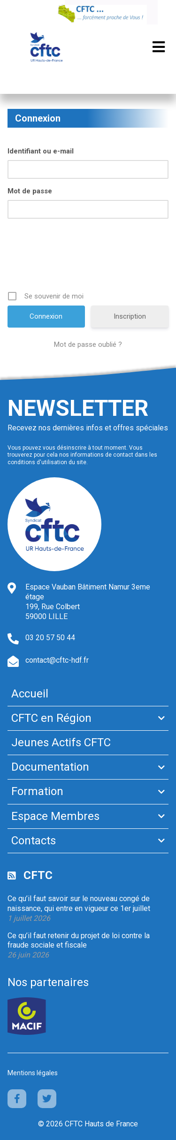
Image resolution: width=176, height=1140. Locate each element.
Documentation (50, 766)
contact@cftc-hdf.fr (57, 660)
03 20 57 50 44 (50, 637)
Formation (37, 791)
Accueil (29, 693)
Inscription (130, 316)
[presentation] (89, 258)
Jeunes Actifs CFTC (61, 742)
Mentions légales (33, 1073)
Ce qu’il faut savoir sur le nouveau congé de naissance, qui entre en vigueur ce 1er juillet (79, 903)
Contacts (33, 840)
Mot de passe (30, 191)
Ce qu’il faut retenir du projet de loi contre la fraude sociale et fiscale (79, 940)
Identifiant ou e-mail (41, 151)
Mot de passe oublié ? (88, 344)
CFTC (38, 875)
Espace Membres (55, 816)
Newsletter (78, 408)
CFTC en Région (51, 718)
